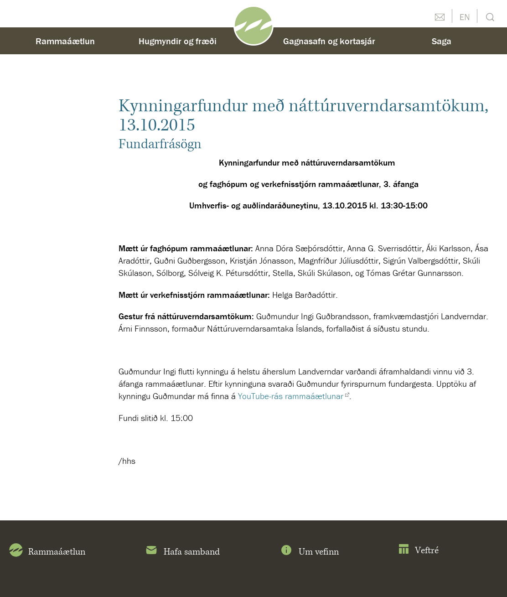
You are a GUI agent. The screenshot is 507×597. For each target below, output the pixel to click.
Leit (489, 16)
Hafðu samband (439, 16)
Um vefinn (309, 552)
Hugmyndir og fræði (178, 41)
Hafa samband (182, 552)
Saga (441, 41)
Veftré (418, 550)
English (464, 16)
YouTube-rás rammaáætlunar (290, 395)
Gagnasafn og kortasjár (329, 41)
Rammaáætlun (65, 41)
